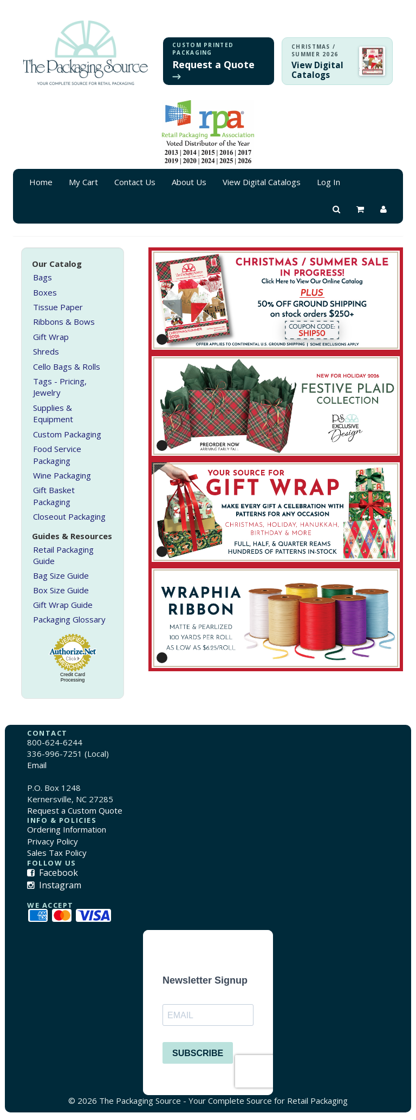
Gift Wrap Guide (63, 604)
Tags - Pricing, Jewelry (60, 387)
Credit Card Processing (72, 677)
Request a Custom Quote (74, 810)
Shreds (46, 351)
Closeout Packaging (69, 516)
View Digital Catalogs (262, 181)
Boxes (45, 292)
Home (41, 181)
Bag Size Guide (61, 575)
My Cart (83, 181)
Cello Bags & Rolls (66, 366)
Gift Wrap (51, 336)
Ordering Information (66, 829)
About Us (189, 181)
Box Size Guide (61, 590)
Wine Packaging (62, 475)
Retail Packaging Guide (63, 555)
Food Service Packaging (57, 454)
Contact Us (134, 181)
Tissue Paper (58, 307)
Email (37, 764)
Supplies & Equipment (53, 413)
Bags (42, 277)
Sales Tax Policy (57, 852)
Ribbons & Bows (64, 321)
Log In (328, 181)
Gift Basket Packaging (54, 495)
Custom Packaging (67, 434)
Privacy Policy (52, 841)
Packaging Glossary (69, 619)
